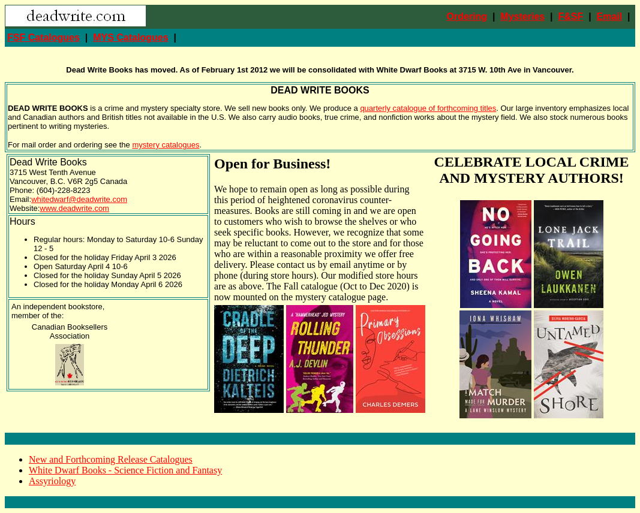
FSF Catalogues (43, 37)
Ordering (467, 16)
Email (610, 16)
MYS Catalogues (130, 37)
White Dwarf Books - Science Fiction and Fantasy (125, 470)
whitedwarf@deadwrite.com (79, 199)
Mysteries (522, 16)
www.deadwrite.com (74, 208)
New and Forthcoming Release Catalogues (111, 459)
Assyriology (52, 481)
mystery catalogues (165, 144)
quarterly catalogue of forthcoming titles (428, 108)
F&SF (570, 16)
